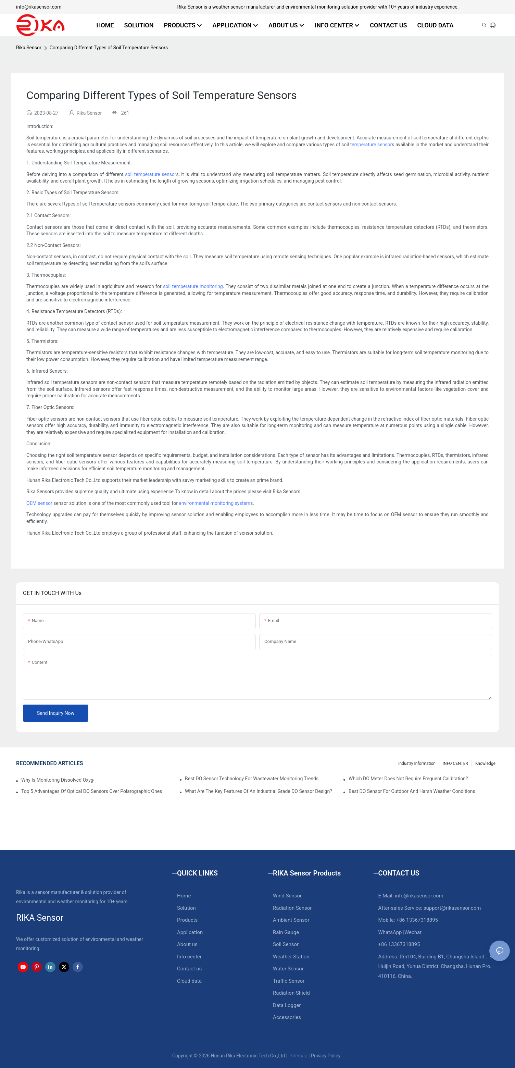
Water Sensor (288, 969)
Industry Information (417, 763)
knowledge (485, 763)
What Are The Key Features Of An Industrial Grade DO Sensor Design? (258, 791)
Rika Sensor (28, 47)
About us (187, 944)
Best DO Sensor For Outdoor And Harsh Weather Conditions (412, 791)
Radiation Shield (291, 993)
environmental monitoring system (214, 503)
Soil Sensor (286, 944)
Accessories (287, 1017)
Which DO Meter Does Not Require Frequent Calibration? (408, 778)
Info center (189, 957)
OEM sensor (39, 503)
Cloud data (189, 981)
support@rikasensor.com (452, 908)
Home (184, 896)
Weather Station (291, 957)
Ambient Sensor (291, 920)
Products (187, 920)
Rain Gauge (286, 932)
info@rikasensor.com (38, 7)
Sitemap (298, 1055)
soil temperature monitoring (193, 286)
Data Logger (287, 1005)
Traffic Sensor (288, 981)
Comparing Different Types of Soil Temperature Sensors (109, 47)
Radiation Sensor (292, 908)
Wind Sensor (287, 896)
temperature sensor (371, 144)
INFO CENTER (455, 763)
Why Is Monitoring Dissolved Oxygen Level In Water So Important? (57, 780)
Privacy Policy (325, 1055)
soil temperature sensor (150, 174)
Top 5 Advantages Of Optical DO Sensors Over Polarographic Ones (91, 791)
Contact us (189, 969)
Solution (186, 908)
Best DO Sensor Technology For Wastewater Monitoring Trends (251, 778)
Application (190, 932)
